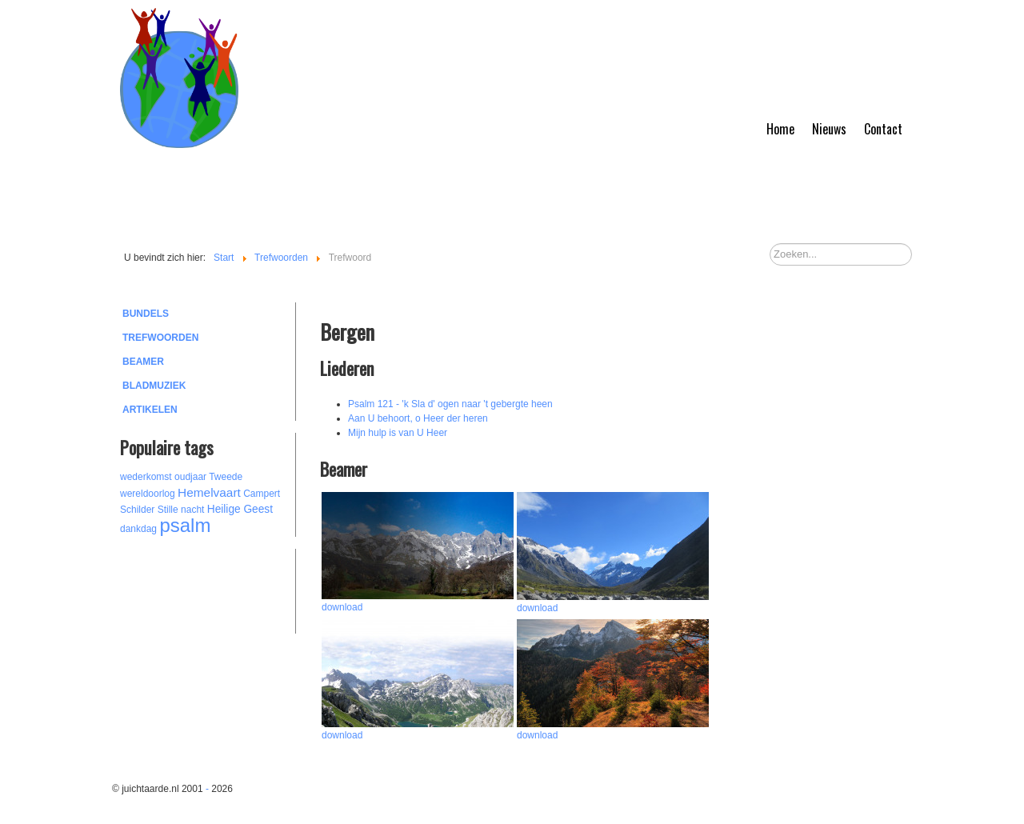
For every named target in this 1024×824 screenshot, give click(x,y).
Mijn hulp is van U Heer (397, 432)
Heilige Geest (240, 509)
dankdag (138, 528)
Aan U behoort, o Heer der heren (418, 418)
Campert (261, 493)
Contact (883, 128)
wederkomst (146, 476)
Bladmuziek (154, 385)
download (342, 607)
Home (780, 128)
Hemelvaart (209, 492)
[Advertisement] (208, 589)
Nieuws (829, 128)
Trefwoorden (160, 337)
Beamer (143, 361)
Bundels (145, 313)
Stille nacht (181, 509)
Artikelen (150, 409)
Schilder (137, 509)
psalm (184, 525)
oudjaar (190, 476)
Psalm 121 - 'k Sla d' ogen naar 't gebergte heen (450, 404)
